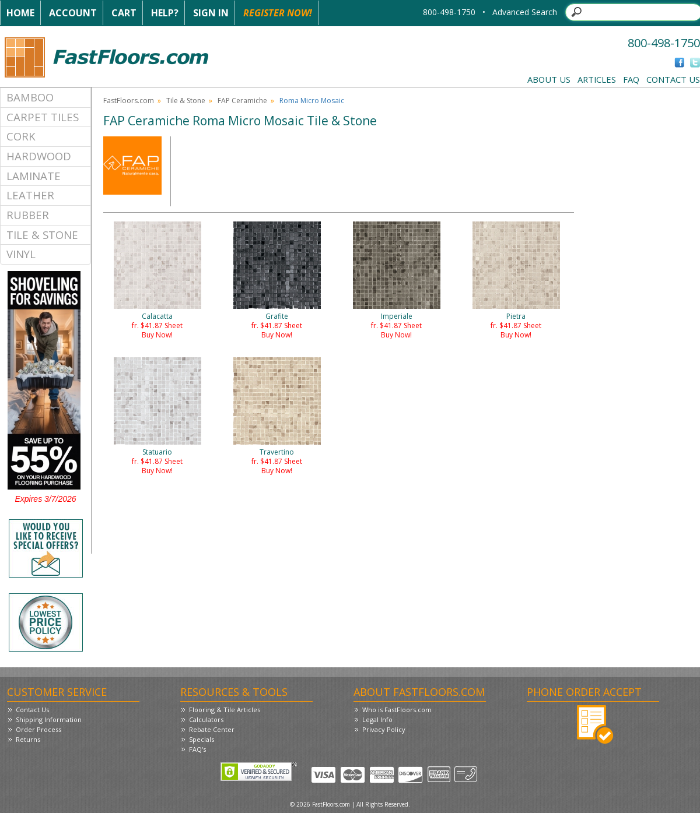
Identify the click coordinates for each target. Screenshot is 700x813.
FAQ (631, 79)
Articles (597, 79)
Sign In (211, 12)
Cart (123, 12)
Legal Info (377, 719)
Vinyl (21, 254)
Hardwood (38, 156)
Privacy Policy (383, 729)
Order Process (38, 729)
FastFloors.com (128, 100)
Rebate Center (212, 729)
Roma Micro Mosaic (311, 100)
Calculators (206, 719)
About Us (548, 79)
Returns (28, 739)
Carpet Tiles (42, 117)
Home (20, 12)
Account (73, 12)
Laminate (33, 175)
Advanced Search (524, 11)
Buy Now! (157, 335)
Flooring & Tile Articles (224, 709)
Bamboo (30, 97)
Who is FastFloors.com (397, 709)
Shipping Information (49, 719)
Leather (30, 195)
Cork (21, 136)
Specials (201, 739)
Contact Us (673, 79)
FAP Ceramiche (242, 100)
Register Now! (277, 12)
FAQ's (197, 749)
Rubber (27, 214)
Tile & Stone (42, 234)
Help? (164, 12)
